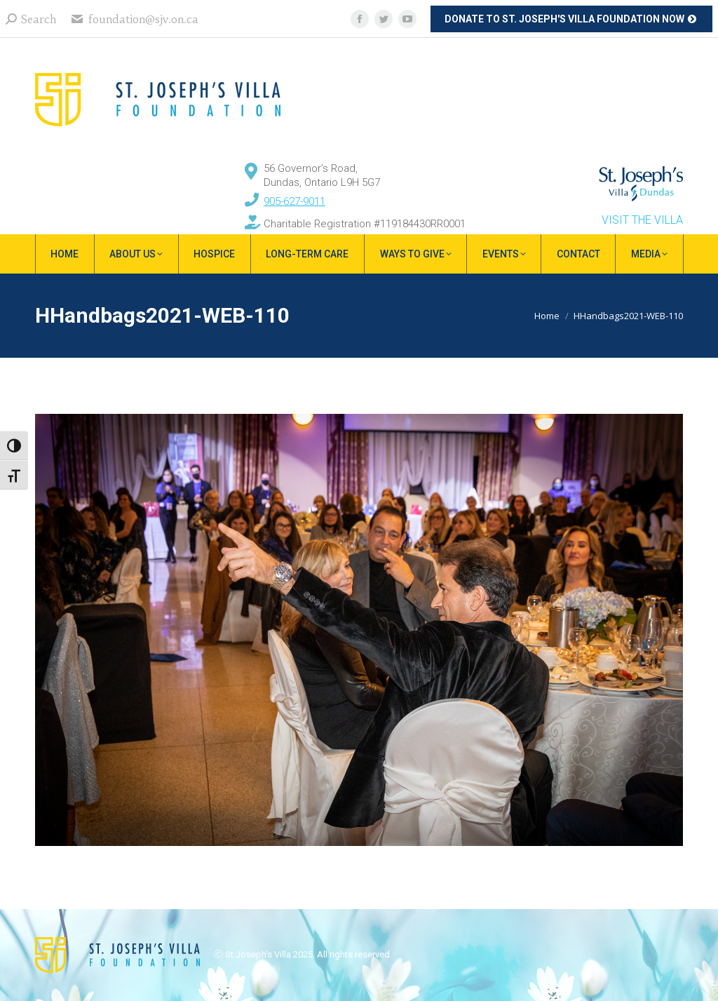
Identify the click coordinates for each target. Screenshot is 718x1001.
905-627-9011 (294, 201)
